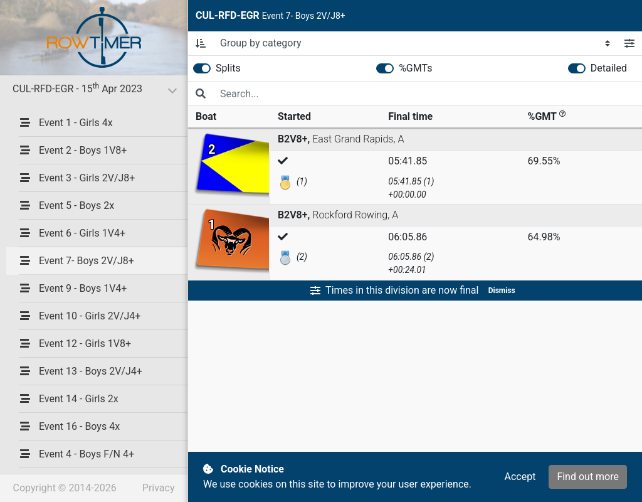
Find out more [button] (588, 477)
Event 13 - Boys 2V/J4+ (80, 371)
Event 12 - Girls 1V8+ (75, 344)
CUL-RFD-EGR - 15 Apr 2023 (100, 88)
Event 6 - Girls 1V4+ (72, 233)
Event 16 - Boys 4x (69, 426)
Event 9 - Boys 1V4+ (73, 288)
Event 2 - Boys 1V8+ (73, 150)
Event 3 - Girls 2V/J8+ (77, 178)
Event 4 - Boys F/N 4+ (76, 454)
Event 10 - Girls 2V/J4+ (79, 316)
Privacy (158, 488)
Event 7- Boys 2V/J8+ (76, 261)
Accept (519, 477)
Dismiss (501, 290)
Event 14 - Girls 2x (68, 399)
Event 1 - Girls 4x (66, 123)
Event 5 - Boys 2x (66, 205)
